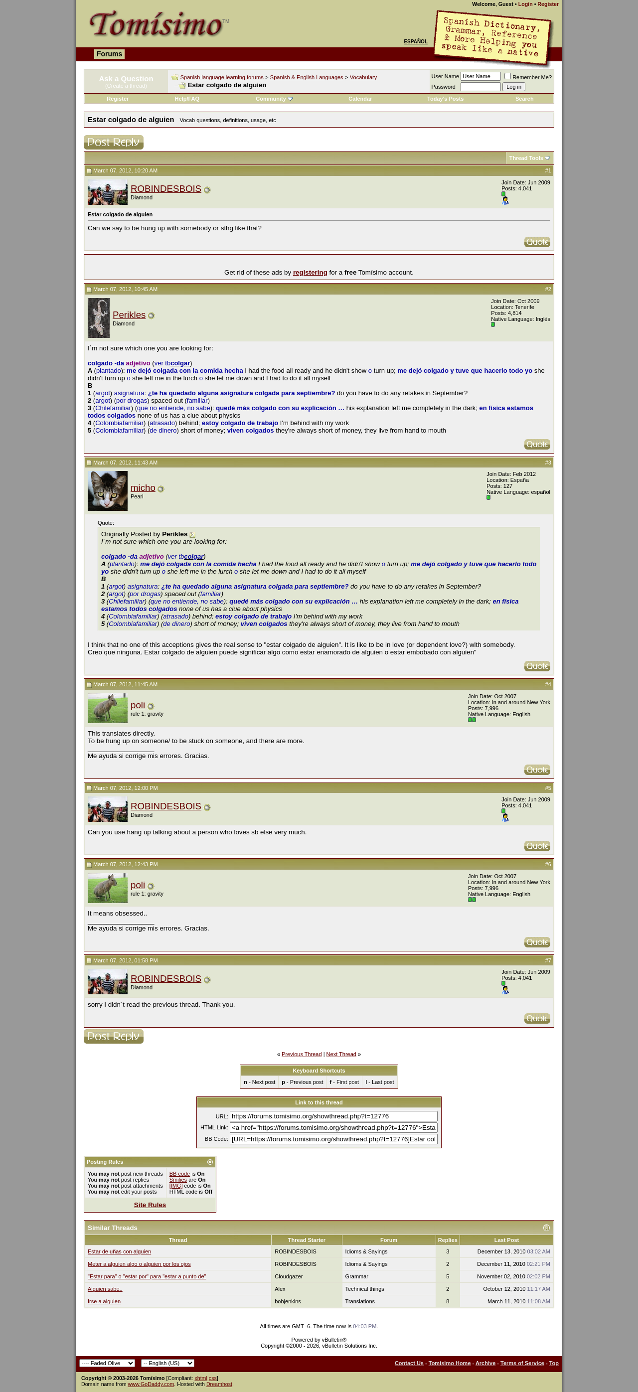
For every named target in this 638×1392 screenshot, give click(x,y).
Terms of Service (522, 1363)
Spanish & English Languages (306, 77)
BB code (179, 1174)
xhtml (200, 1378)
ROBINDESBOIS (166, 188)
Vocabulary (363, 77)
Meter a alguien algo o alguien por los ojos (139, 1264)
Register (548, 4)
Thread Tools (526, 158)
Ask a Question (126, 78)
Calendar (360, 99)
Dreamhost (219, 1384)
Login (525, 4)
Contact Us (409, 1363)
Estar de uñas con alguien (119, 1251)
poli (138, 705)
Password (444, 87)
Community (274, 99)
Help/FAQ (187, 99)
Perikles (129, 314)
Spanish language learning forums (222, 77)
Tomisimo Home (450, 1363)
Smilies (178, 1180)
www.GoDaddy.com (151, 1384)
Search (524, 99)
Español (416, 41)
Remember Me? (528, 77)
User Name (446, 76)
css (213, 1378)
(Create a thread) (126, 86)
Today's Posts (445, 99)
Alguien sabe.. (105, 1289)
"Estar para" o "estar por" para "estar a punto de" (147, 1276)
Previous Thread (302, 1054)
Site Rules (150, 1205)
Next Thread (341, 1054)
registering (310, 272)
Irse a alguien (104, 1301)
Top (554, 1363)
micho (143, 487)
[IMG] (176, 1186)
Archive (485, 1363)
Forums (109, 54)
